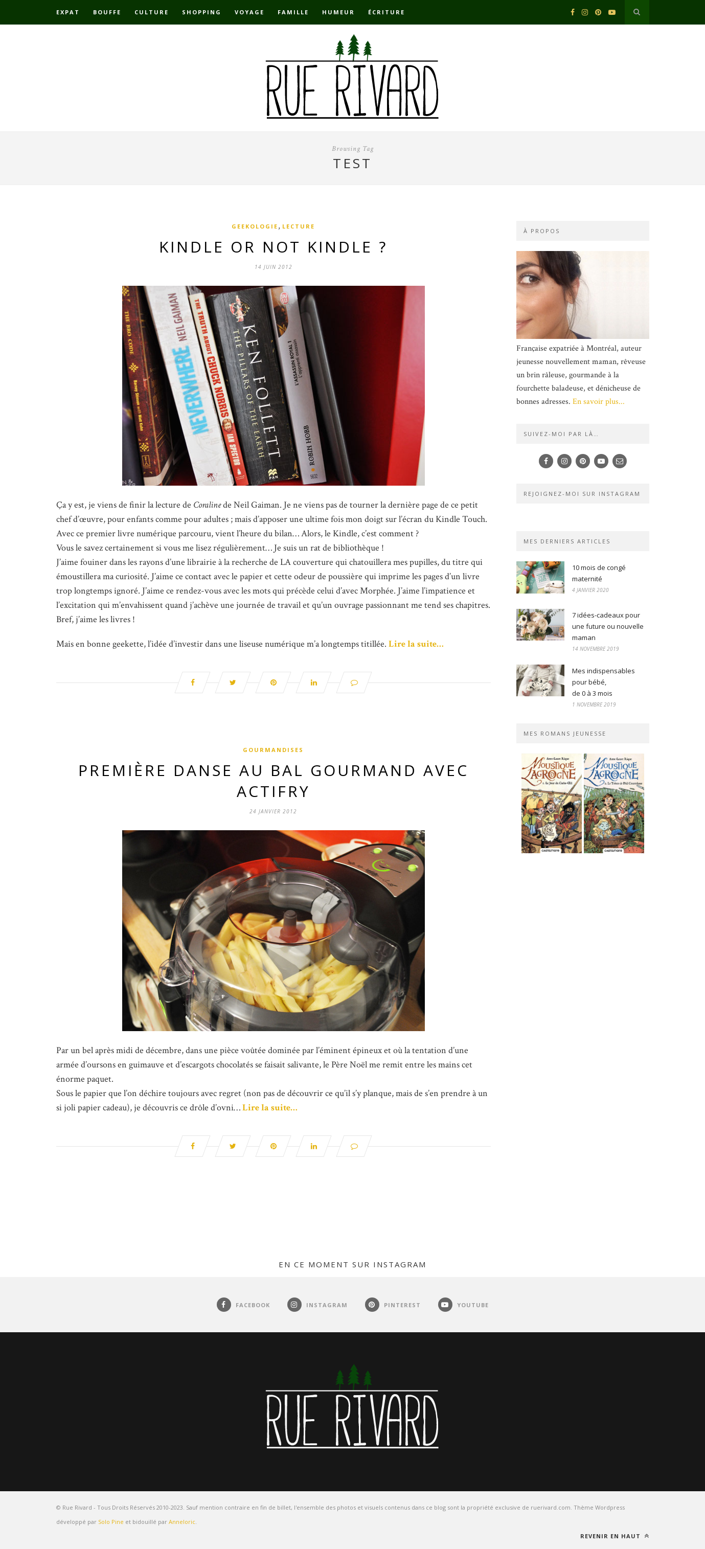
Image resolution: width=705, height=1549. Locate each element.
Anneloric (182, 1521)
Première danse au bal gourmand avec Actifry (273, 781)
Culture (151, 12)
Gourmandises (273, 750)
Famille (293, 12)
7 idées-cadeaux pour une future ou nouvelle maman (608, 626)
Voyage (249, 12)
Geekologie (255, 226)
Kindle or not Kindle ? (273, 246)
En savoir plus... (599, 401)
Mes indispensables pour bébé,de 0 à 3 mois (603, 682)
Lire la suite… (416, 644)
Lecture (298, 226)
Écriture (386, 12)
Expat (68, 12)
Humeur (338, 12)
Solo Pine (111, 1521)
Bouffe (107, 12)
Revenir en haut (614, 1536)
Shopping (201, 12)
